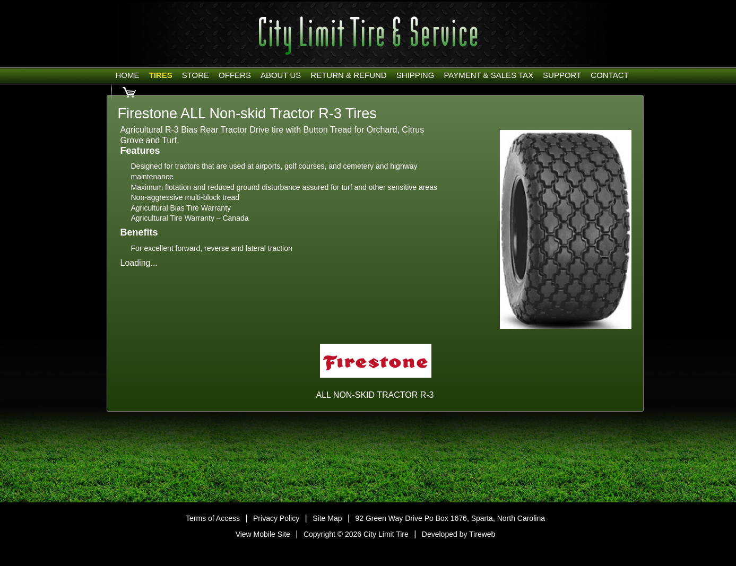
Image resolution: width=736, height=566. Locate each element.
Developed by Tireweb (459, 534)
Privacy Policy (276, 518)
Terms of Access (213, 518)
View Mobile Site (263, 534)
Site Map (327, 518)
